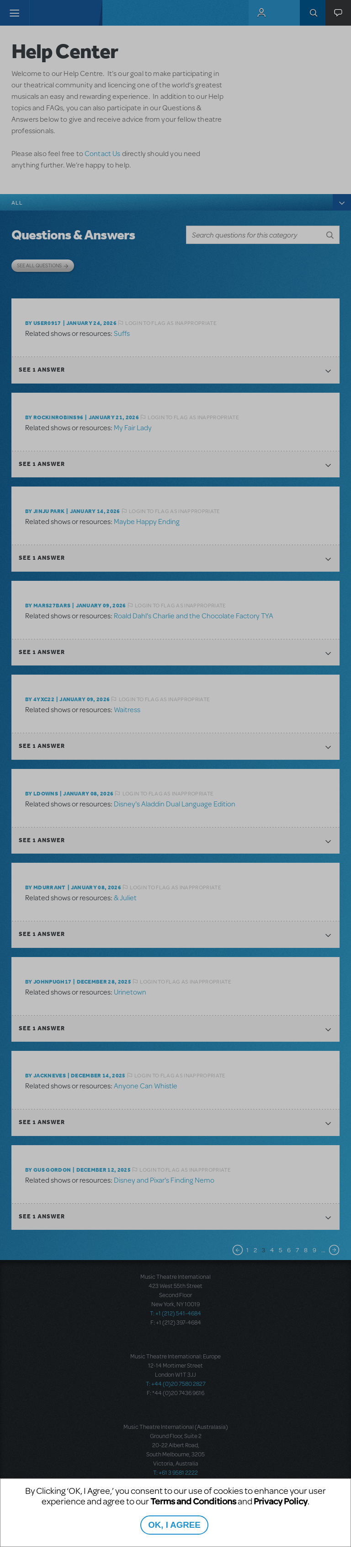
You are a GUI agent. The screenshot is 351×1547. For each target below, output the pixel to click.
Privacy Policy (281, 1501)
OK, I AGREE (174, 1525)
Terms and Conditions (193, 1501)
